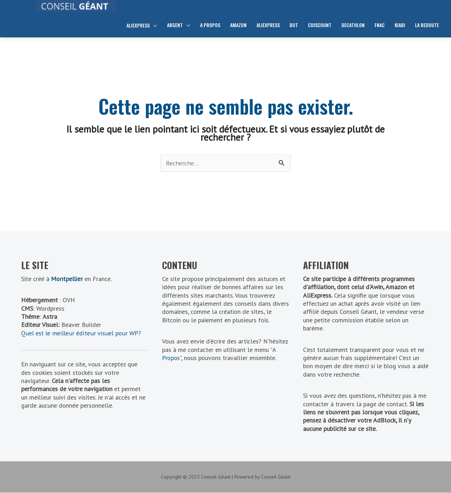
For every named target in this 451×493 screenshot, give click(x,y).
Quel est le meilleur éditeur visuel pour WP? (81, 333)
